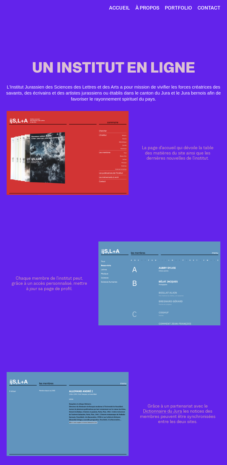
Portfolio (178, 8)
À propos (147, 8)
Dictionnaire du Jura (162, 411)
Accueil (119, 8)
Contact (209, 8)
